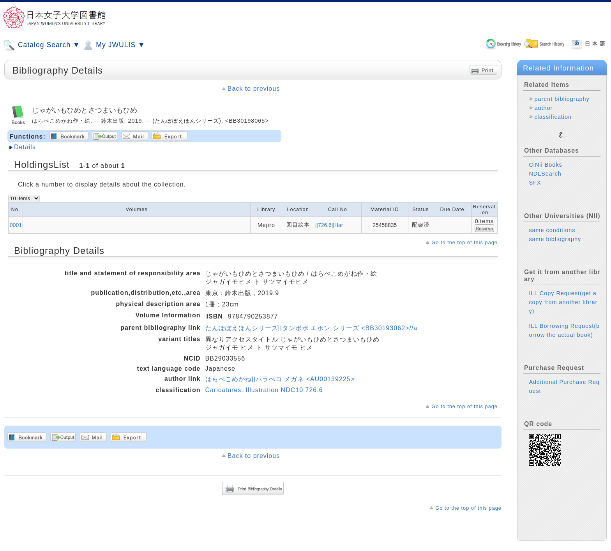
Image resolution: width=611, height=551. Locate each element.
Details (25, 147)
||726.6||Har (329, 225)
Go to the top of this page (464, 242)
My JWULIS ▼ (113, 45)
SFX (535, 176)
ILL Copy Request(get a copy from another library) (563, 296)
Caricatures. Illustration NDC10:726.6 (264, 390)
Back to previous (254, 88)
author (543, 108)
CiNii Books (545, 158)
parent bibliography (561, 99)
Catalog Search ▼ (41, 45)
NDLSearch (545, 167)
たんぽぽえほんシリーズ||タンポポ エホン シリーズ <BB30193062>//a (311, 328)
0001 (16, 225)
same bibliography (555, 233)
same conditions (552, 224)
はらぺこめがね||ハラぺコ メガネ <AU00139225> (280, 379)
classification (553, 117)
